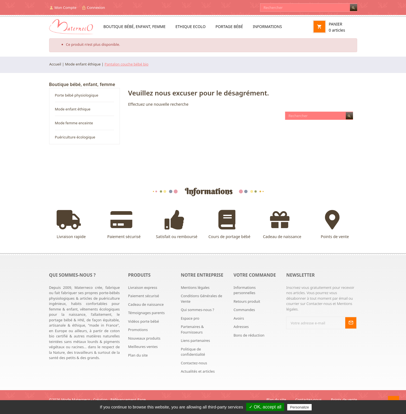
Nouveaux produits (144, 338)
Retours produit (246, 301)
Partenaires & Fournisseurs (192, 329)
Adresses (241, 326)
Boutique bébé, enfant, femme (135, 26)
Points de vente (335, 224)
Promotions (138, 329)
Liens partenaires (195, 340)
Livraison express (142, 287)
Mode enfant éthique (72, 109)
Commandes (244, 309)
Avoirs (238, 318)
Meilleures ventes (143, 346)
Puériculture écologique (75, 137)
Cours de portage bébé (229, 224)
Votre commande (254, 275)
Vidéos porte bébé (143, 321)
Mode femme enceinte (74, 122)
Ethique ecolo (190, 26)
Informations (267, 26)
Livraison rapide (71, 224)
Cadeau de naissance (282, 224)
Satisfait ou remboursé (177, 224)
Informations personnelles (244, 290)
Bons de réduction (248, 335)
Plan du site (138, 355)
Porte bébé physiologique (77, 95)
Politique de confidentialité (193, 352)
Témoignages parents (146, 312)
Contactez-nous (194, 362)
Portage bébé (229, 26)
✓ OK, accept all (265, 407)
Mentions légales (195, 287)
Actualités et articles (198, 371)
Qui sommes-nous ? (197, 309)
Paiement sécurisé (124, 224)
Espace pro (190, 318)
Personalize (299, 407)
